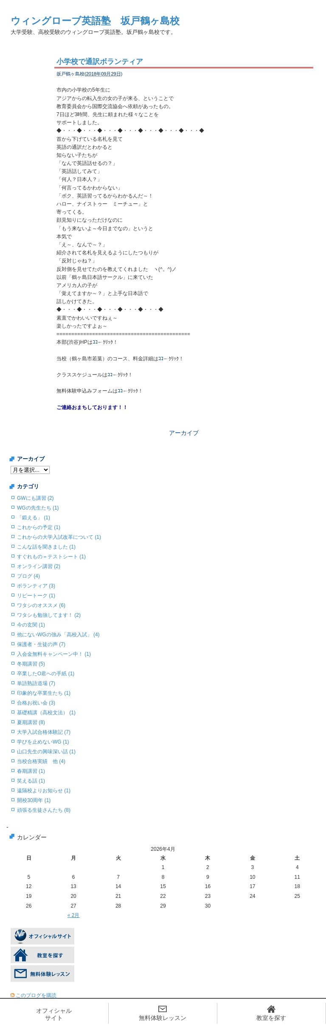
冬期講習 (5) (31, 664)
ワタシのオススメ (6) (41, 605)
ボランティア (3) (36, 586)
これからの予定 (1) (38, 527)
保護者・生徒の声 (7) (41, 644)
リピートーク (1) (36, 596)
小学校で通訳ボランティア (99, 62)
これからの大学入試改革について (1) (59, 537)
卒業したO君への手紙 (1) (45, 674)
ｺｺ (95, 342)
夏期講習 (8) (31, 722)
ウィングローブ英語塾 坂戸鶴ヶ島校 (95, 20)
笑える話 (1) (31, 781)
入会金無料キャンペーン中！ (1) (54, 654)
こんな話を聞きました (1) (46, 547)
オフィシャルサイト (54, 1014)
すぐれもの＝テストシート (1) (51, 557)
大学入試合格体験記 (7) (43, 732)
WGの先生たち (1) (38, 508)
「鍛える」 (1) (33, 518)
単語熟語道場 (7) (36, 683)
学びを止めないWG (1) (43, 742)
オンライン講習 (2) (38, 566)
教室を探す (271, 1017)
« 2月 (73, 915)
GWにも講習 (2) (35, 498)
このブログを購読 (36, 995)
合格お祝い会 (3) (36, 703)
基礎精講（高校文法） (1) (46, 713)
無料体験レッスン (162, 1017)
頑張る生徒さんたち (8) (43, 810)
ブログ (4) (28, 576)
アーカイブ (184, 432)
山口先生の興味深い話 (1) (46, 752)
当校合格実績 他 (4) (41, 761)
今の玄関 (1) (31, 625)
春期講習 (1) (31, 771)
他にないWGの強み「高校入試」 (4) (58, 635)
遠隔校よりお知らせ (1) (43, 791)
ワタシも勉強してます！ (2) (49, 615)
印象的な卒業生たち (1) (43, 693)
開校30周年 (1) (34, 800)
